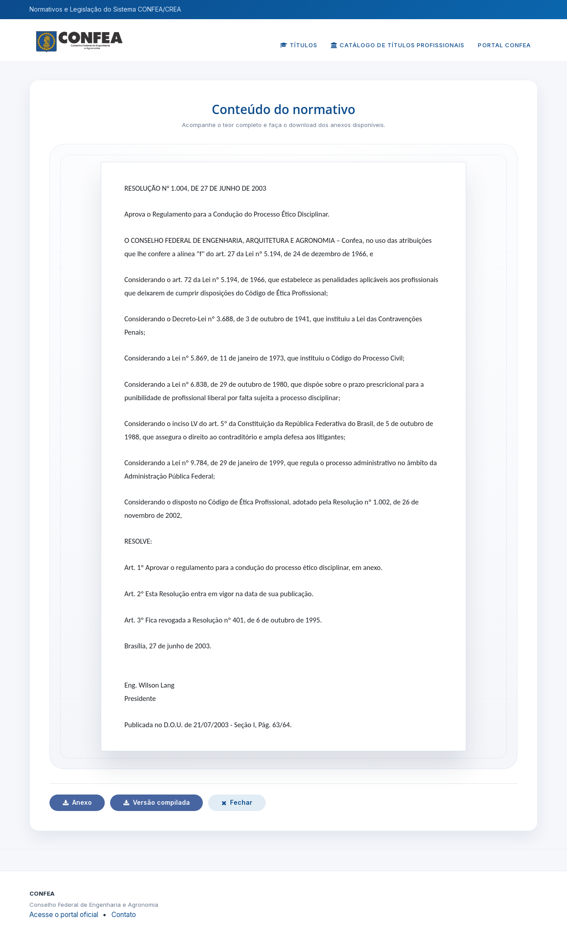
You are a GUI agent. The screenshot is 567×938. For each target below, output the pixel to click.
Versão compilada (156, 802)
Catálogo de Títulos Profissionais (397, 45)
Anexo (77, 802)
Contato (123, 914)
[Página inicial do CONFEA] (79, 36)
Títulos (298, 45)
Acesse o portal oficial (63, 914)
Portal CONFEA (504, 45)
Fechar (237, 802)
